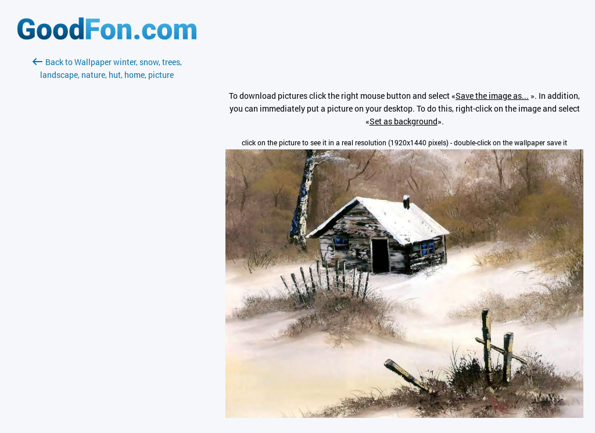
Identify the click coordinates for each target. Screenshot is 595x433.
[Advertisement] (107, 219)
